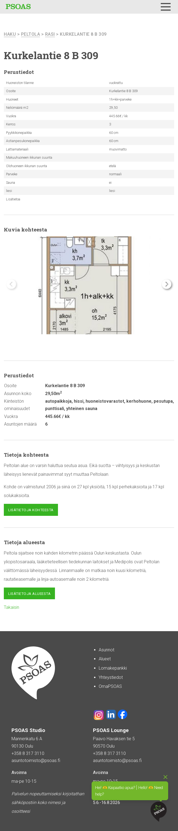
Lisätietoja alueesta (29, 593)
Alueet (105, 658)
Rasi (50, 34)
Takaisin (11, 607)
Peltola (30, 34)
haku (10, 34)
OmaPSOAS (110, 686)
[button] (166, 284)
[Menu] (165, 6)
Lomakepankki (113, 668)
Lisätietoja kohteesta (31, 510)
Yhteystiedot (111, 677)
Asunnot (106, 649)
